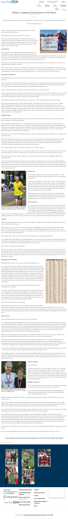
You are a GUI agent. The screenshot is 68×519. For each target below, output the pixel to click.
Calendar (36, 489)
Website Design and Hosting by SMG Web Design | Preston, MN (38, 515)
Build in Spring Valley (24, 504)
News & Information (39, 492)
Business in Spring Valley (25, 489)
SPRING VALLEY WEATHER (56, 493)
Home (35, 506)
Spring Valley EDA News (9, 442)
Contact (36, 495)
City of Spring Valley (39, 498)
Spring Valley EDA (9, 2)
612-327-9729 (10, 493)
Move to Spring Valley (24, 502)
